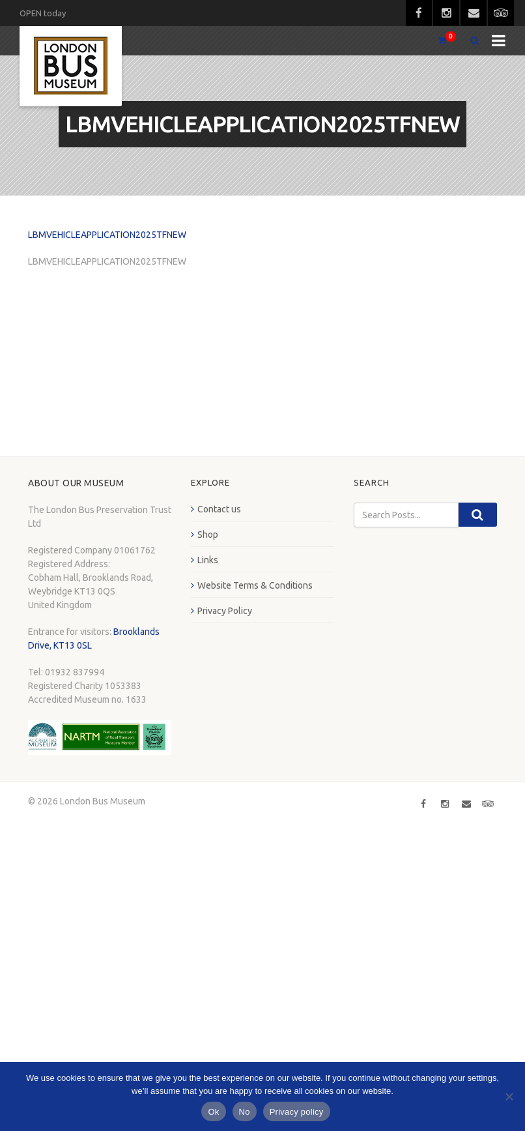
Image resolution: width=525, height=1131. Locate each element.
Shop (207, 534)
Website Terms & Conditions (255, 585)
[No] (508, 1096)
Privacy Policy (224, 611)
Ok (213, 1112)
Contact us (219, 509)
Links (207, 560)
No (244, 1112)
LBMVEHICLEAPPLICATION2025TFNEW (107, 234)
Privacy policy (297, 1112)
